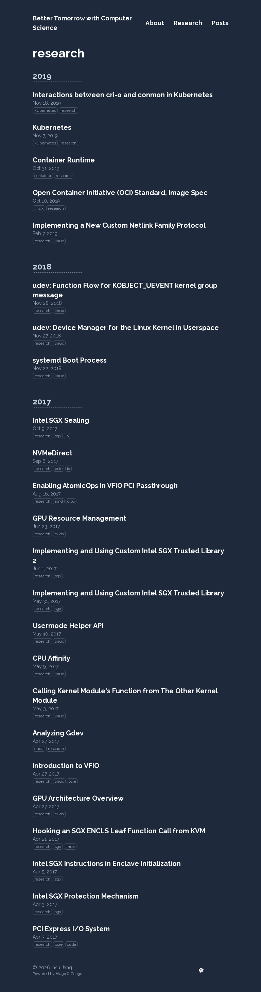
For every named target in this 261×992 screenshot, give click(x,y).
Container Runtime (64, 160)
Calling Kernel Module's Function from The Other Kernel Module (125, 695)
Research (188, 23)
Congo (76, 973)
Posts (220, 23)
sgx (58, 436)
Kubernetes (52, 127)
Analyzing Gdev (58, 733)
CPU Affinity (51, 658)
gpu (71, 501)
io (67, 436)
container (42, 175)
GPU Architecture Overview (78, 798)
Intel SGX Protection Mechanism (86, 896)
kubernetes (45, 110)
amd (59, 501)
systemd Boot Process (70, 360)
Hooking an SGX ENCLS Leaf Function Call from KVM (119, 831)
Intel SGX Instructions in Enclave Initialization (107, 863)
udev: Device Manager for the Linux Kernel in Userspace (126, 328)
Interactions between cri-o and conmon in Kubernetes (123, 95)
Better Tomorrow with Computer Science (82, 23)
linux (39, 208)
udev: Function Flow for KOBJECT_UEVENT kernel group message (125, 290)
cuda (59, 534)
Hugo (61, 973)
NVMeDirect (52, 453)
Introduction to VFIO (66, 766)
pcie (59, 468)
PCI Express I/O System (71, 929)
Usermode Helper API (68, 626)
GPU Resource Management (79, 518)
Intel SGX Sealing (61, 420)
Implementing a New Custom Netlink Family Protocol (119, 225)
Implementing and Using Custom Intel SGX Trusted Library (128, 593)
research (68, 110)
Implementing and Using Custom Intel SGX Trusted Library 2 (128, 555)
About (154, 23)
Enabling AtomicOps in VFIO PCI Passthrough (105, 486)
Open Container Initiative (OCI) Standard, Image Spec (120, 193)
